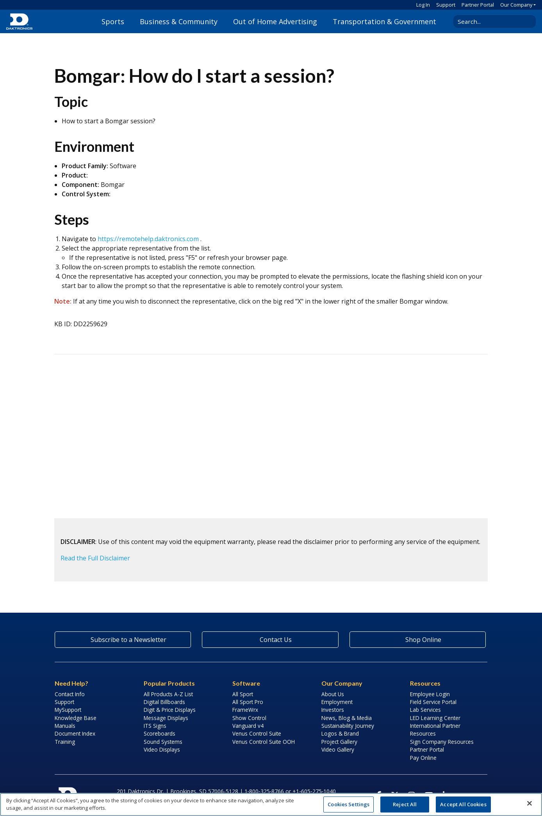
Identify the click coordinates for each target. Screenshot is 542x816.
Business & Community (179, 21)
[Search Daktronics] (492, 21)
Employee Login (430, 694)
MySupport (68, 709)
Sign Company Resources (442, 741)
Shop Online (417, 639)
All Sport (242, 694)
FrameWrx (245, 709)
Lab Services (425, 709)
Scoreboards (159, 733)
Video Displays (162, 749)
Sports (113, 21)
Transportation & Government (384, 21)
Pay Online (423, 757)
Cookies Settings (348, 804)
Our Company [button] (516, 4)
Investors (332, 709)
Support (445, 4)
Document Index (75, 733)
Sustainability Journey (347, 725)
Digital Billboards (164, 702)
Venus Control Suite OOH (263, 741)
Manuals (65, 725)
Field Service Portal (433, 702)
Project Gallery (339, 741)
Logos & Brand (340, 733)
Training (65, 741)
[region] (271, 804)
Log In (423, 4)
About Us (332, 694)
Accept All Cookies (463, 804)
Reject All (405, 804)
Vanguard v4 (248, 725)
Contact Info (70, 694)
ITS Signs (155, 725)
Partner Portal (478, 4)
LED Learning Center (435, 718)
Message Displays (166, 718)
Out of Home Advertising (275, 21)
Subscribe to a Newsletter (123, 639)
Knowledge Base (75, 718)
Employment (337, 702)
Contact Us (270, 639)
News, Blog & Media (346, 718)
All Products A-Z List (168, 694)
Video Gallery (337, 749)
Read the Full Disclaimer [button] (95, 558)
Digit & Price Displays (170, 709)
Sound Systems (163, 741)
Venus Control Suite (256, 733)
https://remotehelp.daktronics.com (148, 239)
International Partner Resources (435, 729)
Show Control (249, 718)
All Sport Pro (247, 702)
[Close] (529, 803)
